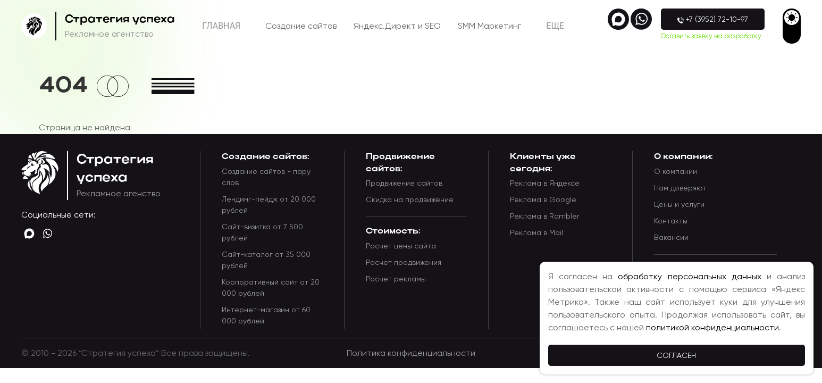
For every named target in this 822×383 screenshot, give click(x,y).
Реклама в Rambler (544, 216)
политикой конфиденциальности (712, 327)
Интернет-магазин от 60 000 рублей (266, 315)
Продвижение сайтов (404, 183)
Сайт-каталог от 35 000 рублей (266, 260)
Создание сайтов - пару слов (266, 177)
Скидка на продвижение (410, 199)
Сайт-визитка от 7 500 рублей (262, 232)
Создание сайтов (301, 26)
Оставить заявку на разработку (711, 36)
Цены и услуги (679, 204)
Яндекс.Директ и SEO (397, 26)
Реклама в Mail (536, 232)
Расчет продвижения (403, 262)
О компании (675, 171)
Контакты (670, 221)
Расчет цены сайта (401, 246)
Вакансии (671, 237)
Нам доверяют (680, 188)
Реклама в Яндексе (545, 183)
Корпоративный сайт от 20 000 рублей (271, 287)
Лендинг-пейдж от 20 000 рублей (269, 204)
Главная (221, 26)
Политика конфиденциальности (411, 353)
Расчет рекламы (396, 278)
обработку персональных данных (689, 276)
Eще (555, 26)
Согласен (676, 355)
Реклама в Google (543, 199)
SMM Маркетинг (489, 26)
